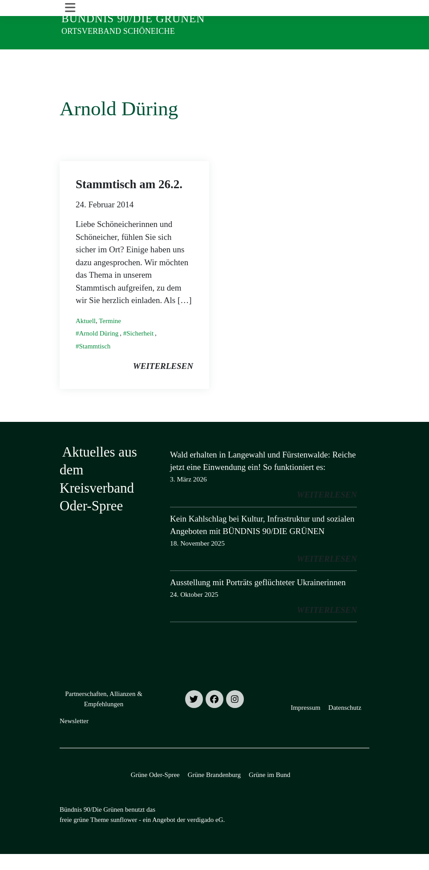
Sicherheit (140, 349)
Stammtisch (95, 362)
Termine (110, 336)
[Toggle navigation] (70, 57)
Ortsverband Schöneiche (118, 31)
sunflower (123, 835)
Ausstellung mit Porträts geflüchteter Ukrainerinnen (258, 598)
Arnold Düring (99, 349)
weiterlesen (163, 382)
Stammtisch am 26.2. (129, 199)
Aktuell (86, 336)
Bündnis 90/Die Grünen (133, 18)
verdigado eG (205, 835)
